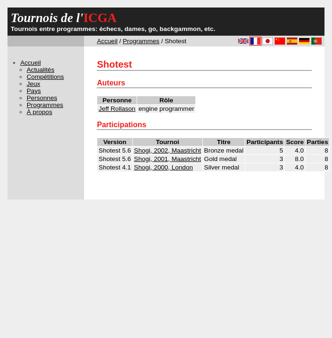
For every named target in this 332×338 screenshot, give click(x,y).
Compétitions (45, 76)
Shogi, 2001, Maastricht (167, 158)
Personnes (42, 97)
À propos (39, 111)
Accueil (107, 41)
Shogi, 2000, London (163, 167)
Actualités (40, 69)
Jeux (33, 83)
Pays (34, 90)
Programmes (141, 41)
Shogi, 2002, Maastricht (167, 150)
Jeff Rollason (117, 108)
